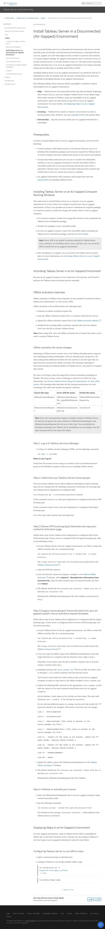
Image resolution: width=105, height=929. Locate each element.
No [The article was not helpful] (98, 899)
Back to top (68, 890)
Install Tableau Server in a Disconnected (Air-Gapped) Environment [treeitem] (15, 53)
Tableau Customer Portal (48, 565)
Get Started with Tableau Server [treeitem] (15, 28)
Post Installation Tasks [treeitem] (13, 61)
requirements (43, 180)
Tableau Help (8, 18)
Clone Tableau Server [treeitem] (13, 58)
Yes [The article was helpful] (90, 899)
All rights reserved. (30, 920)
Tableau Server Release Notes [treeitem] (14, 31)
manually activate (78, 115)
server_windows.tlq (65, 670)
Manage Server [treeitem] (10, 84)
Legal (8, 913)
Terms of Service (18, 913)
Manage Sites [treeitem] (9, 81)
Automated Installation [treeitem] (13, 47)
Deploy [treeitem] (7, 38)
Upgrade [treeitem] (9, 70)
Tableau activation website (88, 321)
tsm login (41, 454)
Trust (62, 913)
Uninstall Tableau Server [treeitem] (14, 74)
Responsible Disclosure (50, 913)
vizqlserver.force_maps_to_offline (53, 870)
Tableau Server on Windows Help (27, 18)
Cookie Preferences (81, 913)
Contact (69, 913)
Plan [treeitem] (6, 35)
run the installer (81, 234)
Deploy (43, 18)
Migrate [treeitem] (7, 77)
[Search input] (94, 3)
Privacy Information (33, 913)
